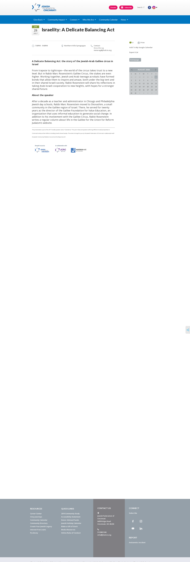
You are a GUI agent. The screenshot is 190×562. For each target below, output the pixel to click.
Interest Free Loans (38, 529)
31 (135, 93)
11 (139, 83)
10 (135, 83)
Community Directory (39, 523)
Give (39, 19)
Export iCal (133, 52)
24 (135, 90)
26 (143, 90)
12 (143, 83)
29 (156, 90)
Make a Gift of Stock (69, 526)
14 (152, 83)
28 (152, 90)
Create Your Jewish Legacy (41, 526)
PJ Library (34, 533)
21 (152, 86)
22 (156, 86)
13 (148, 83)
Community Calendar (108, 19)
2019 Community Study (70, 513)
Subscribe (126, 7)
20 (148, 86)
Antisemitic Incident (137, 542)
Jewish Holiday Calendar (71, 523)
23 (131, 90)
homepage (134, 60)
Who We (89, 19)
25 (139, 90)
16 (131, 86)
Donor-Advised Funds (70, 520)
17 (135, 86)
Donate (113, 7)
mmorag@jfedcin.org (103, 50)
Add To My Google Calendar (141, 47)
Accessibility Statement (70, 517)
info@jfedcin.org (104, 535)
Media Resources (68, 529)
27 (148, 90)
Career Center (36, 513)
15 (156, 83)
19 (143, 86)
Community (57, 19)
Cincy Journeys (36, 517)
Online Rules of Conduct (71, 533)
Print (141, 42)
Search (141, 7)
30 (131, 93)
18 (139, 86)
